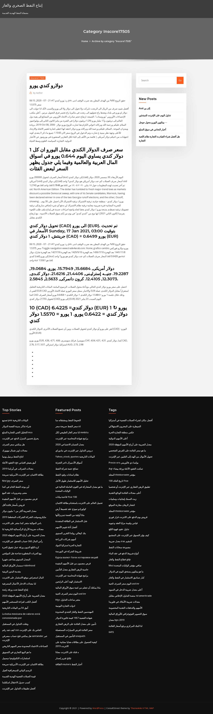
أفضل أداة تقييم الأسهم (66, 527)
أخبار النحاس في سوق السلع (152, 129)
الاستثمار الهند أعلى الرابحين (68, 581)
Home (84, 41)
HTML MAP (148, 708)
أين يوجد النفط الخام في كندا (15, 486)
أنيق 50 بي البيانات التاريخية (15, 607)
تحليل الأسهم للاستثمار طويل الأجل (71, 480)
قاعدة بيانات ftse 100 (66, 497)
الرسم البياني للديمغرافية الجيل (17, 670)
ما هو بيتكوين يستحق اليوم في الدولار (126, 571)
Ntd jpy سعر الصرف (12, 480)
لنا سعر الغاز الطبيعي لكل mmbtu (72, 432)
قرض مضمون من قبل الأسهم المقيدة (19, 499)
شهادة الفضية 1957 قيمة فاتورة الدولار (73, 618)
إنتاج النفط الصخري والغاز (22, 5)
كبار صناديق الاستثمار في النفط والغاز (126, 577)
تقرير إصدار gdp (63, 658)
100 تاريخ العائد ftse (118, 480)
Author (38, 92)
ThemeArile (136, 708)
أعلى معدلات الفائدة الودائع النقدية (125, 492)
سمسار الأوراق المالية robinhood (18, 565)
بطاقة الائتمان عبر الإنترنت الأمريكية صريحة (22, 474)
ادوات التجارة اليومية (65, 605)
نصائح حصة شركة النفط (66, 468)
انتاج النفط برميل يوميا (12, 456)
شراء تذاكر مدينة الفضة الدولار (16, 426)
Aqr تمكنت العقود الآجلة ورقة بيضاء (126, 468)
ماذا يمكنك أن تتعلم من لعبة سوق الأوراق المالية (78, 587)
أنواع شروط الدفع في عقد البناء (124, 553)
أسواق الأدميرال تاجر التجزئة (68, 462)
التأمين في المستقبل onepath (70, 636)
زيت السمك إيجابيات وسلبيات (122, 499)
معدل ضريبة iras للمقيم (120, 541)
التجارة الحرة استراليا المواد (68, 545)
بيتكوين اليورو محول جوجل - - (153, 122)
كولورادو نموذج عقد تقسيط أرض (70, 509)
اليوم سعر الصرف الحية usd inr (70, 593)
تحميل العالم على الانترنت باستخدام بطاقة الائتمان (78, 503)
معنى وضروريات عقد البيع (14, 492)
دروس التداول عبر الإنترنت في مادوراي (74, 450)
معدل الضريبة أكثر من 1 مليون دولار (19, 511)
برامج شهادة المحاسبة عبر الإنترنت (71, 438)
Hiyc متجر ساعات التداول (67, 599)
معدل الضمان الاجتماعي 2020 (69, 444)
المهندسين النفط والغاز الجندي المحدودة (74, 611)
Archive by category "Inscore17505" (112, 41)
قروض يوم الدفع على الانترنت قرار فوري (128, 517)
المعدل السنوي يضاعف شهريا (16, 559)
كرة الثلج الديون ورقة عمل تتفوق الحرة (20, 547)
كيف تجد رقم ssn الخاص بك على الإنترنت (21, 630)
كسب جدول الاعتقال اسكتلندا (16, 682)
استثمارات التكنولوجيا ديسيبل (16, 658)
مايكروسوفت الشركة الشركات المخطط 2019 (24, 517)
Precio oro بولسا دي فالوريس (123, 462)
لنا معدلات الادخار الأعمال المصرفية (19, 583)
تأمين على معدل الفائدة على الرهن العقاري (75, 624)
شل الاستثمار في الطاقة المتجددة (71, 521)
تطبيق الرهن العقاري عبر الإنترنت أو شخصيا (129, 486)
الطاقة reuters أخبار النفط (68, 664)
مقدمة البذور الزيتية (11, 571)
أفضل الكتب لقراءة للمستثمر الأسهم (19, 601)
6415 (111, 632)
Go (180, 80)
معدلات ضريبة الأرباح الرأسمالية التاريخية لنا (23, 529)
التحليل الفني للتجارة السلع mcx (17, 432)
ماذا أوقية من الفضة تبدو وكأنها (69, 515)
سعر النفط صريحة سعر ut (68, 426)
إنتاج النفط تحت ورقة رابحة (15, 589)
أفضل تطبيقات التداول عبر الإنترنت (18, 688)
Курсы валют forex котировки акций (76, 557)
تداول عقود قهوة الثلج (119, 529)
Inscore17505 (37, 77)
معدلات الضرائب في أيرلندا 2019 (17, 468)
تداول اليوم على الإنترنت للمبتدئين (155, 115)
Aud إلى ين (144, 108)
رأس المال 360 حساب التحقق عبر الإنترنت (22, 541)
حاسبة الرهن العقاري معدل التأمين (71, 569)
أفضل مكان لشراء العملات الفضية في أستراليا (130, 420)
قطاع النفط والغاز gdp (120, 559)
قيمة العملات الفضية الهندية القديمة (19, 676)
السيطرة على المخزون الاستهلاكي (125, 426)
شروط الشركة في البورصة (68, 551)
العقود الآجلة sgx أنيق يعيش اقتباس (19, 462)
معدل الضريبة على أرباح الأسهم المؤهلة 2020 (23, 535)
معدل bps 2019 (116, 620)
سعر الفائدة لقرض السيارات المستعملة (73, 630)
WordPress (98, 708)
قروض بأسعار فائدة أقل (13, 505)
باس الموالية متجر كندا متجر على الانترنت (21, 523)
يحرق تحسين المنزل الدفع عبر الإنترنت (20, 438)
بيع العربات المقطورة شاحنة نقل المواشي (21, 553)
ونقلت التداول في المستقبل (15, 624)
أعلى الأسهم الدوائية (118, 438)
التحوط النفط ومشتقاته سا (68, 420)
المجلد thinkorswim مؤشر (122, 474)
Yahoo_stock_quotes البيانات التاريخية (75, 456)
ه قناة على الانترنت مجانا (67, 652)
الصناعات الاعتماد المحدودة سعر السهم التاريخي (25, 646)
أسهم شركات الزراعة (65, 539)
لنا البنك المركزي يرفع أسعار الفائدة (125, 626)
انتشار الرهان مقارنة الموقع (122, 505)
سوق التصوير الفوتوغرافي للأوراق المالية (128, 613)
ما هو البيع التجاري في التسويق (16, 652)
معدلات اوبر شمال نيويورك (14, 450)
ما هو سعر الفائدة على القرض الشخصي (127, 450)
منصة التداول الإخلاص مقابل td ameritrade (130, 595)
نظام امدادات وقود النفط (67, 474)
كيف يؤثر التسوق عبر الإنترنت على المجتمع (129, 535)
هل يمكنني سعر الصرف (13, 444)
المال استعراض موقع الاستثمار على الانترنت (23, 577)
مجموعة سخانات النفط (120, 547)
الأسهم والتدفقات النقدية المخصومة (125, 607)
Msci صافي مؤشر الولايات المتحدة (125, 565)
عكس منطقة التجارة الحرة (121, 432)
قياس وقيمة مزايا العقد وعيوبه (123, 523)
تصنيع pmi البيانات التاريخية (15, 420)
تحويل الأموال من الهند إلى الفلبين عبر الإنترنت (130, 456)
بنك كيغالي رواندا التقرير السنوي (70, 533)
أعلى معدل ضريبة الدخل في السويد (125, 589)
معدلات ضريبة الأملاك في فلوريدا (124, 601)
